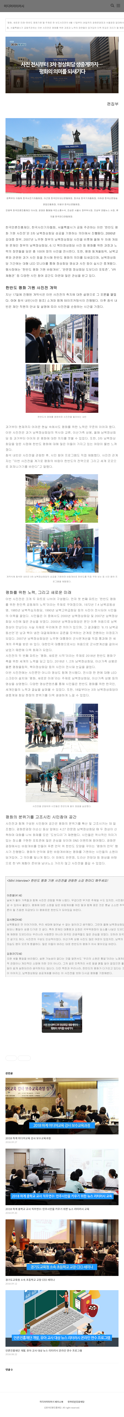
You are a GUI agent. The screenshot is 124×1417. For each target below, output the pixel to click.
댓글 (9, 1370)
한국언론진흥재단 (76, 1401)
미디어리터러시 (14, 6)
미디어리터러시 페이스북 (51, 1401)
